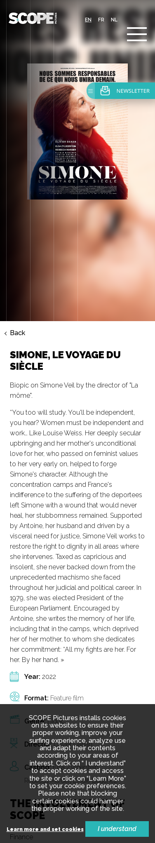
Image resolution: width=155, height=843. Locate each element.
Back (17, 235)
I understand (117, 829)
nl (114, 20)
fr (101, 20)
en (88, 20)
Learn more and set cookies (45, 829)
